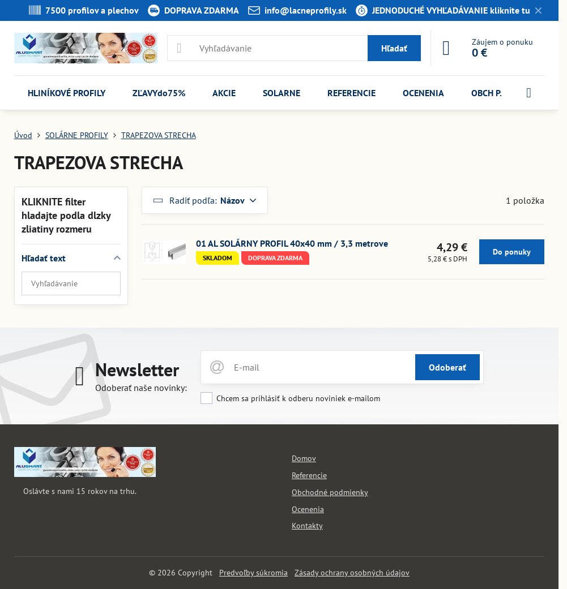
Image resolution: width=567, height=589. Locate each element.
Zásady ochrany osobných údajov (352, 572)
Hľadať (394, 48)
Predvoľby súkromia (253, 572)
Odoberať (447, 367)
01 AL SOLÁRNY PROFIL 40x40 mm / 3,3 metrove (292, 243)
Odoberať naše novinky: (141, 387)
